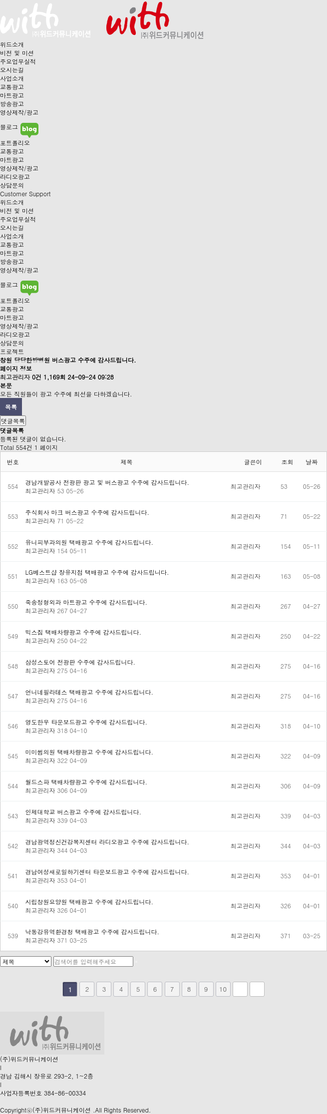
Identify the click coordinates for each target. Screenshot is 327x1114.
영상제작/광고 (19, 112)
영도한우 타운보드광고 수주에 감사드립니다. (86, 722)
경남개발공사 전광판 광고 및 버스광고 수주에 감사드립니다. (107, 482)
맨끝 (257, 989)
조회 (288, 461)
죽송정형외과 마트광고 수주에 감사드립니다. (86, 602)
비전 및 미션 (17, 52)
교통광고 (12, 86)
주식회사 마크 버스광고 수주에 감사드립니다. (87, 512)
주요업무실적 (18, 61)
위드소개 (12, 44)
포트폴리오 (15, 142)
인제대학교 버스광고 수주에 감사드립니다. (83, 811)
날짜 (312, 461)
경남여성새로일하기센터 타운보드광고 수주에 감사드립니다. (107, 871)
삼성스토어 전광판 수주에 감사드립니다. (80, 662)
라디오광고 (15, 176)
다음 (240, 989)
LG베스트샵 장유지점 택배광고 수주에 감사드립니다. (97, 572)
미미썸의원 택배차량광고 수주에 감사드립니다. (89, 751)
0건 (36, 376)
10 (223, 989)
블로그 (19, 126)
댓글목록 (13, 420)
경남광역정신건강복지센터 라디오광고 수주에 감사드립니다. (107, 841)
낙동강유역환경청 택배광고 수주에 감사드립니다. (92, 931)
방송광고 (12, 103)
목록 (11, 406)
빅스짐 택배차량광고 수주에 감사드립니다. (83, 632)
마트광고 (12, 95)
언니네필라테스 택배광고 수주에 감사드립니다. (89, 692)
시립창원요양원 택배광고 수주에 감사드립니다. (89, 901)
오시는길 (12, 69)
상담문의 (12, 185)
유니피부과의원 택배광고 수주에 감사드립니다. (89, 542)
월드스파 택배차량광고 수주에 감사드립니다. (86, 781)
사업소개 (12, 78)
